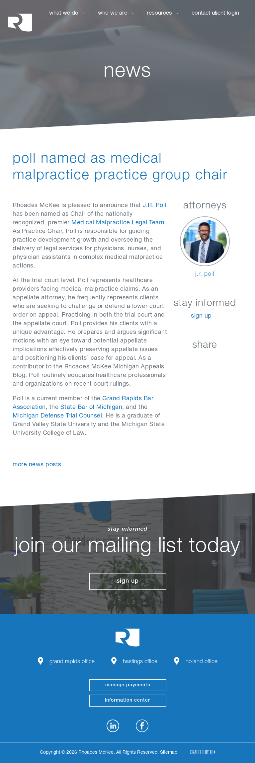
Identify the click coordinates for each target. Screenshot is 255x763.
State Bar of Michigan (91, 408)
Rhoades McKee (20, 22)
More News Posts (37, 465)
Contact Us (205, 13)
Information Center (127, 700)
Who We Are (112, 13)
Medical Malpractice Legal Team (117, 223)
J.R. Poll (154, 206)
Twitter (206, 361)
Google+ (222, 361)
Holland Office (201, 662)
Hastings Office (140, 662)
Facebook (189, 361)
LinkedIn (172, 361)
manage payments (127, 685)
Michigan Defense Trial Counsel (57, 416)
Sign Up (201, 316)
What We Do (63, 13)
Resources (159, 13)
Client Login (225, 13)
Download (239, 361)
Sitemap (168, 752)
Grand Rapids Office (72, 662)
